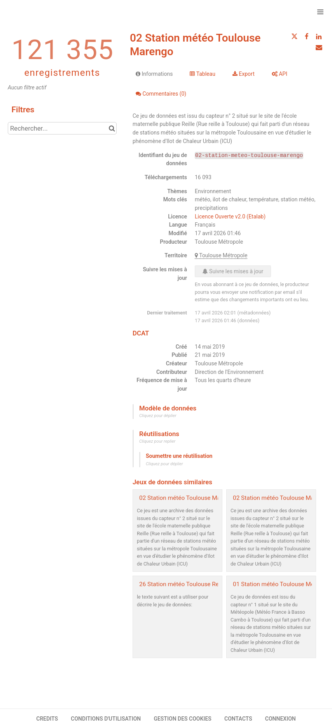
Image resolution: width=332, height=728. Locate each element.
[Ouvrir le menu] (320, 11)
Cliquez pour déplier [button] (157, 415)
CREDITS (47, 719)
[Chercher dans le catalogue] (112, 128)
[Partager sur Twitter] (294, 36)
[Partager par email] (318, 47)
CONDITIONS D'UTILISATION (106, 719)
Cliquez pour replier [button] (157, 441)
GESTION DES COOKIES (182, 719)
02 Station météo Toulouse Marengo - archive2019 (206, 497)
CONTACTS (238, 719)
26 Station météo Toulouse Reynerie (187, 584)
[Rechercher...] (62, 128)
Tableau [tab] (202, 74)
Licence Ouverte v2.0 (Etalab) (230, 216)
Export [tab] (243, 74)
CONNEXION (280, 719)
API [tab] (279, 74)
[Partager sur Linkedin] (318, 36)
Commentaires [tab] (161, 94)
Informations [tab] (154, 74)
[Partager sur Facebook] (306, 36)
